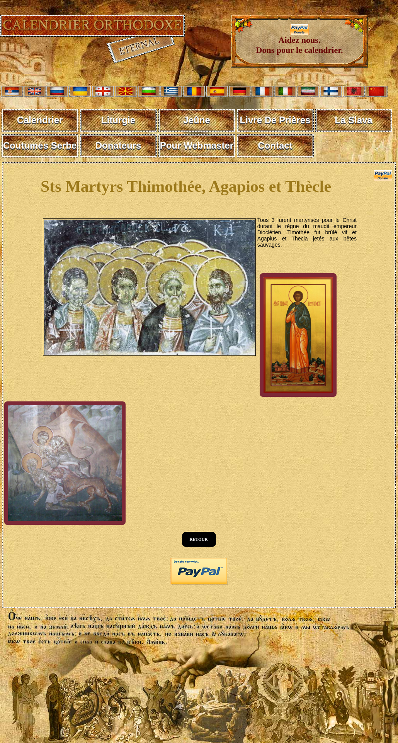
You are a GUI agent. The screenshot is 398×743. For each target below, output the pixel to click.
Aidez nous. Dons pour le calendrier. (299, 41)
